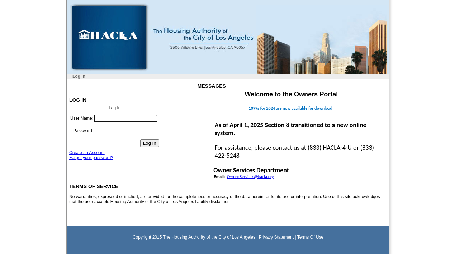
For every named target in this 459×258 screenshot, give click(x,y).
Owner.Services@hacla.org (250, 176)
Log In (78, 76)
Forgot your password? (91, 157)
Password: (83, 130)
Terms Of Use (310, 237)
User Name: (81, 118)
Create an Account (87, 152)
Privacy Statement (276, 237)
